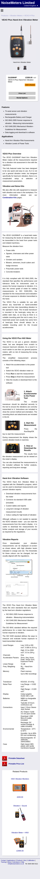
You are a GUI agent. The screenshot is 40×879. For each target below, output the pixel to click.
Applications (11, 860)
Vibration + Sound (20, 815)
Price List (22, 93)
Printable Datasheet (16, 758)
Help (22, 862)
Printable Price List (16, 764)
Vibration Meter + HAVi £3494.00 (20, 842)
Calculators (16, 862)
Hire (25, 860)
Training (3, 862)
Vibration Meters (16, 15)
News (9, 862)
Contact (3, 860)
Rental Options (22, 98)
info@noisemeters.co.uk (16, 864)
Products (4, 15)
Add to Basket (30, 85)
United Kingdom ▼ (31, 6)
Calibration (31, 860)
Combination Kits (10, 197)
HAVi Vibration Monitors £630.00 (20, 788)
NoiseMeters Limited (18, 3)
